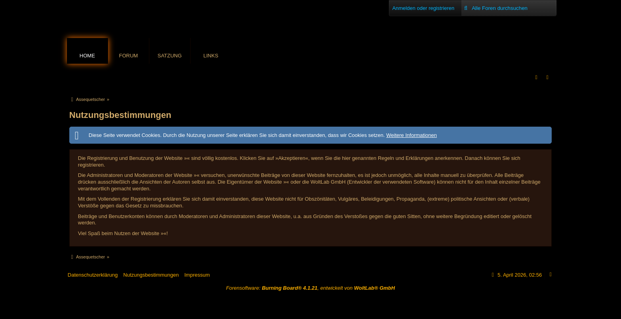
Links (211, 56)
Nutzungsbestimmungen (151, 275)
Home (87, 56)
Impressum (197, 275)
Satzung (170, 56)
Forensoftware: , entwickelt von (310, 288)
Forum (128, 56)
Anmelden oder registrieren (423, 8)
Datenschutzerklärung (93, 275)
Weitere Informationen (411, 135)
